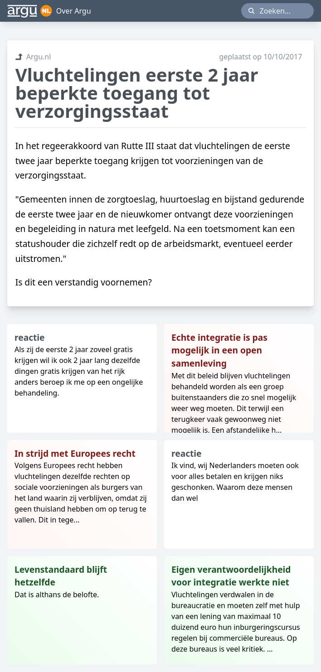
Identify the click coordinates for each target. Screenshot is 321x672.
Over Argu (73, 11)
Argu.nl (33, 57)
